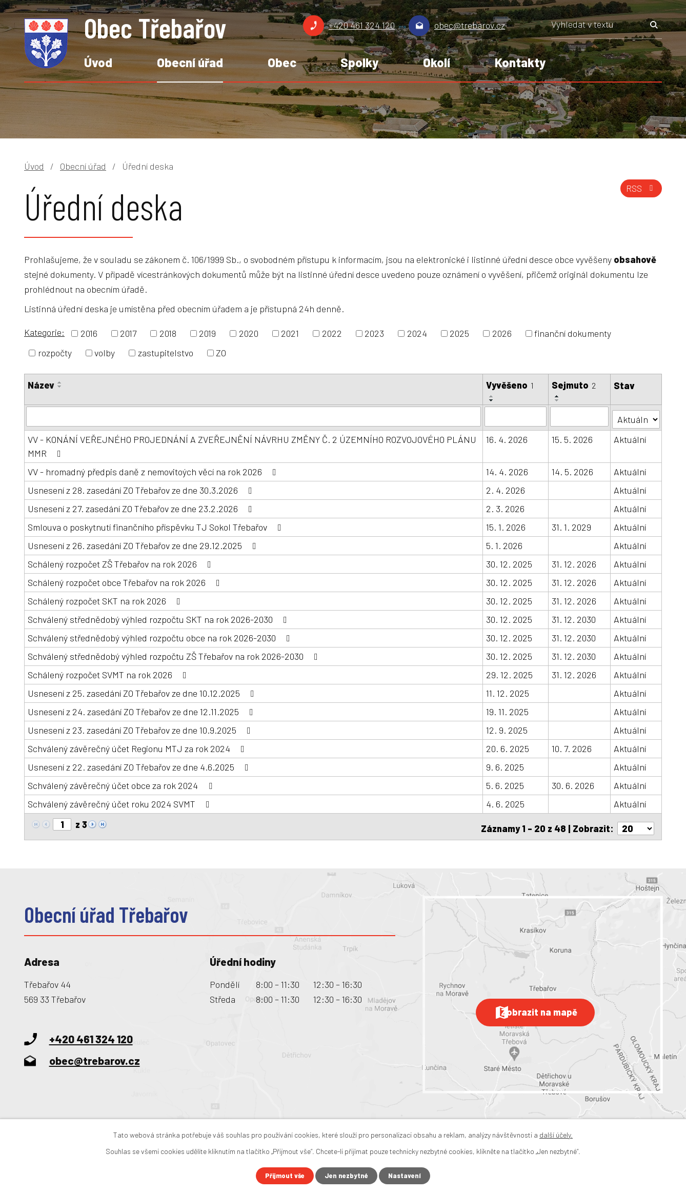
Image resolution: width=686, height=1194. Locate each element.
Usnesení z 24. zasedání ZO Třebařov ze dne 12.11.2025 (142, 709)
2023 (374, 333)
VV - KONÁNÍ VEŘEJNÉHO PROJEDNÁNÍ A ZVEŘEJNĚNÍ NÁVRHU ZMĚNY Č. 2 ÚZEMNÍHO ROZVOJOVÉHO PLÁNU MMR (252, 443)
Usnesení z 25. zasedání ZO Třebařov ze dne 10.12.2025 (143, 690)
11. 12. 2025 (508, 690)
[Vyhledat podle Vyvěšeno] (516, 416)
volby (104, 352)
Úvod (98, 62)
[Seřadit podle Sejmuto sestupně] (557, 400)
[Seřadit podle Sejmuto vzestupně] (557, 396)
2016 (88, 333)
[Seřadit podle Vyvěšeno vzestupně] (492, 396)
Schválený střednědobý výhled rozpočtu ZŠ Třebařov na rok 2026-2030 (175, 653)
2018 (167, 333)
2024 (417, 333)
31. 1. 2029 (572, 524)
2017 (128, 333)
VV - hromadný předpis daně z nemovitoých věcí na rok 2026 (154, 469)
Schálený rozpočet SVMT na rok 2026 (109, 672)
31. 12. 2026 (574, 561)
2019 (207, 333)
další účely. (556, 1133)
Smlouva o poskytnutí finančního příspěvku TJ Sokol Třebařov (157, 524)
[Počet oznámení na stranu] (635, 822)
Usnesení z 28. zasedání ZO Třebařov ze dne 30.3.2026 (142, 487)
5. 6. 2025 (505, 782)
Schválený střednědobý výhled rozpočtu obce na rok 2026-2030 (161, 635)
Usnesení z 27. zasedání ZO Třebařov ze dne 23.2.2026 (142, 506)
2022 (332, 333)
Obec (282, 62)
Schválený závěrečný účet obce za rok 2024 (122, 782)
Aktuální (630, 436)
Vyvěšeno (510, 385)
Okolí (436, 62)
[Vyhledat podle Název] (253, 416)
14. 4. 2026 (508, 469)
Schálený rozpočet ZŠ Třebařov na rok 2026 (121, 561)
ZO (221, 352)
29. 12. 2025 (510, 672)
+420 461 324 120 (362, 25)
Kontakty (520, 62)
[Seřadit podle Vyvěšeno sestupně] (492, 400)
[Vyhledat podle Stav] (636, 415)
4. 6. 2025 (506, 801)
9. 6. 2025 (505, 764)
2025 (459, 333)
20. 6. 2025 (508, 746)
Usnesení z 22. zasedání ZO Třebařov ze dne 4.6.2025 (140, 764)
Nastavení (408, 1175)
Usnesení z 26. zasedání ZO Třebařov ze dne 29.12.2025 (144, 543)
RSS (639, 192)
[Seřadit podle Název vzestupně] (60, 382)
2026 (502, 333)
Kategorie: (44, 332)
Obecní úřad (190, 62)
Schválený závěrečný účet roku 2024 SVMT (121, 801)
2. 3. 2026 (506, 506)
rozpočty (55, 352)
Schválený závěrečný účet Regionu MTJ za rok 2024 (138, 746)
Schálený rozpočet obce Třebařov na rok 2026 (126, 579)
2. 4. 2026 (506, 487)
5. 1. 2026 (505, 543)
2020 (248, 333)
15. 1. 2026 (506, 524)
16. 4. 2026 (507, 436)
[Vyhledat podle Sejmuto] (580, 416)
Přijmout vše (282, 1175)
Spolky (359, 62)
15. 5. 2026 (572, 436)
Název (41, 385)
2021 (290, 333)
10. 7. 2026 (572, 746)
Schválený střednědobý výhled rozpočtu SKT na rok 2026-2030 (159, 616)
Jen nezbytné (347, 1175)
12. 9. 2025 (507, 727)
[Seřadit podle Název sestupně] (60, 386)
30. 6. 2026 (573, 782)
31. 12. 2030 (574, 616)
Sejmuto (574, 385)
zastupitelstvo (165, 352)
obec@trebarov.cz (469, 25)
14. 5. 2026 (573, 469)
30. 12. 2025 (510, 561)
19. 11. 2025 (508, 709)
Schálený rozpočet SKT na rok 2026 (106, 598)
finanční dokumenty (572, 333)
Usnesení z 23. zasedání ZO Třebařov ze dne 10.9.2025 (141, 727)
